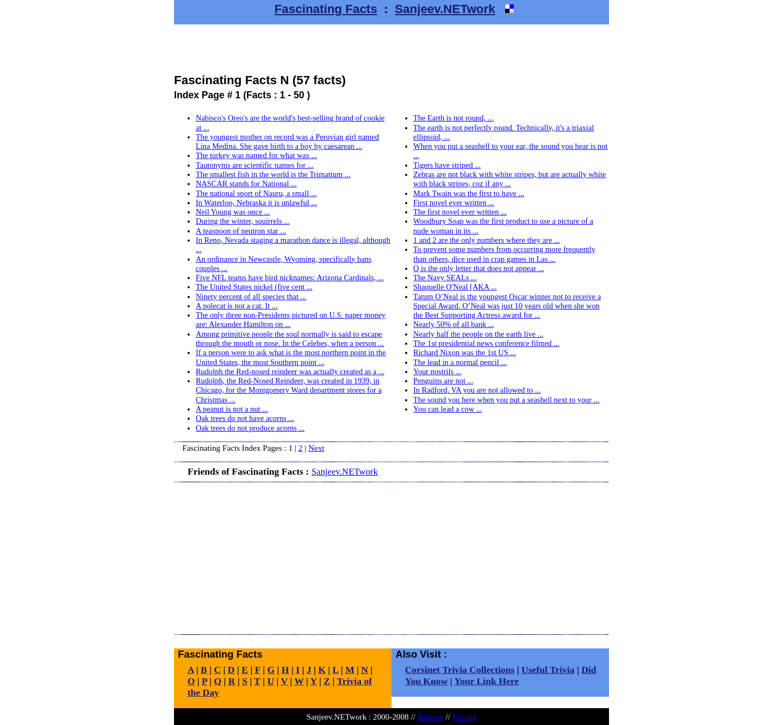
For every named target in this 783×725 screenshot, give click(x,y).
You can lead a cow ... (447, 409)
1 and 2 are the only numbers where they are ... (486, 240)
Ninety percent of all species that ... (251, 296)
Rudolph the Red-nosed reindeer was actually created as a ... (290, 371)
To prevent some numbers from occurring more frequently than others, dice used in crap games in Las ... (504, 254)
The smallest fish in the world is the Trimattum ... (273, 174)
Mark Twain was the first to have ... (468, 193)
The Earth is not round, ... (453, 118)
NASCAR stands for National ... (246, 183)
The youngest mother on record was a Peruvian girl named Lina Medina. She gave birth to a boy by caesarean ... (287, 141)
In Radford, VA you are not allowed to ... (476, 390)
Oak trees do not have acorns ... (245, 418)
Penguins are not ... (443, 380)
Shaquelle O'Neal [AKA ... (455, 286)
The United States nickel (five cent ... (254, 286)
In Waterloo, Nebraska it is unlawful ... (256, 202)
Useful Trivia (548, 669)
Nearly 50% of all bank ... (453, 324)
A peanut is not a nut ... (232, 409)
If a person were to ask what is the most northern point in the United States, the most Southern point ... (291, 357)
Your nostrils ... (437, 371)
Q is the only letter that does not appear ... (478, 268)
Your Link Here (486, 681)
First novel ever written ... (453, 202)
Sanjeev (431, 716)
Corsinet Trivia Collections (460, 669)
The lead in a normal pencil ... (460, 362)
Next (316, 447)
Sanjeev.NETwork (445, 9)
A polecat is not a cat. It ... (237, 305)
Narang (464, 716)
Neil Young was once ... (233, 211)
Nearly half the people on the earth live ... (478, 334)
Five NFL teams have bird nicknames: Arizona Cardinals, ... (290, 277)
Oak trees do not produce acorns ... (250, 428)
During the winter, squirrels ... (243, 221)
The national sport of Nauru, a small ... (256, 193)
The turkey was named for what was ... (256, 155)
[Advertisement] (391, 48)
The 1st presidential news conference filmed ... (486, 343)
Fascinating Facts (326, 9)
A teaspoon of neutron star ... (241, 230)
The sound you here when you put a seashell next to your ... (506, 399)
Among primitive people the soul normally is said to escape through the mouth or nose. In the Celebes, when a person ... (290, 339)
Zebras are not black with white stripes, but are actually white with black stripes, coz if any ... (509, 179)
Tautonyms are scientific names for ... (254, 165)
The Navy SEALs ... (445, 277)
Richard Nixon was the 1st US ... (464, 352)
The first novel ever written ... (460, 211)
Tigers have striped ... (447, 165)
